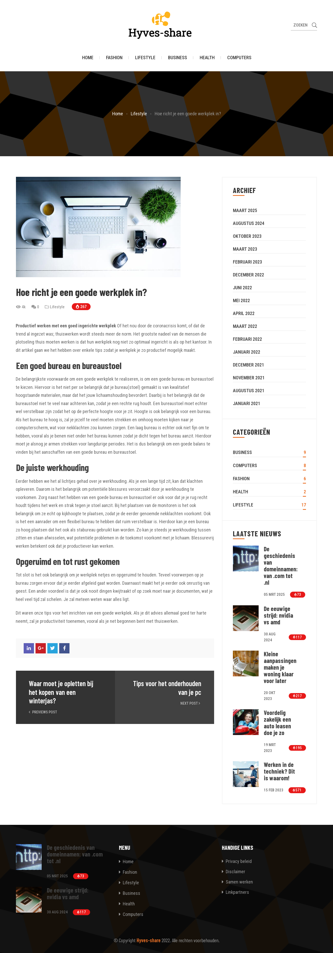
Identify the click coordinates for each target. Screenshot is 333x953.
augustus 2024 (248, 223)
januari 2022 (246, 352)
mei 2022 (241, 300)
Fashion (114, 57)
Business (177, 57)
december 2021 (248, 365)
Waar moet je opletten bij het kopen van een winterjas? (61, 692)
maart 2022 (245, 326)
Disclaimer (233, 871)
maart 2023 (245, 249)
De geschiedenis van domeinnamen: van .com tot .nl (281, 566)
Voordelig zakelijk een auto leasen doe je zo (277, 722)
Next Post (190, 703)
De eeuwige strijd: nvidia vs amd (278, 615)
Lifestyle (145, 57)
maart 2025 (245, 210)
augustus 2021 (248, 390)
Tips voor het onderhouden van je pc (167, 687)
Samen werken (237, 882)
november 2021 (249, 377)
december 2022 (248, 274)
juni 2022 (242, 287)
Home (87, 57)
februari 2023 (247, 262)
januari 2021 (246, 403)
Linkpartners (235, 892)
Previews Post (43, 712)
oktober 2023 (247, 236)
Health (207, 57)
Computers (239, 57)
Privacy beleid (237, 861)
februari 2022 (247, 339)
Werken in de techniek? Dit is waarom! (279, 771)
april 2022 (244, 313)
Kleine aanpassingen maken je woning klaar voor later (280, 667)
